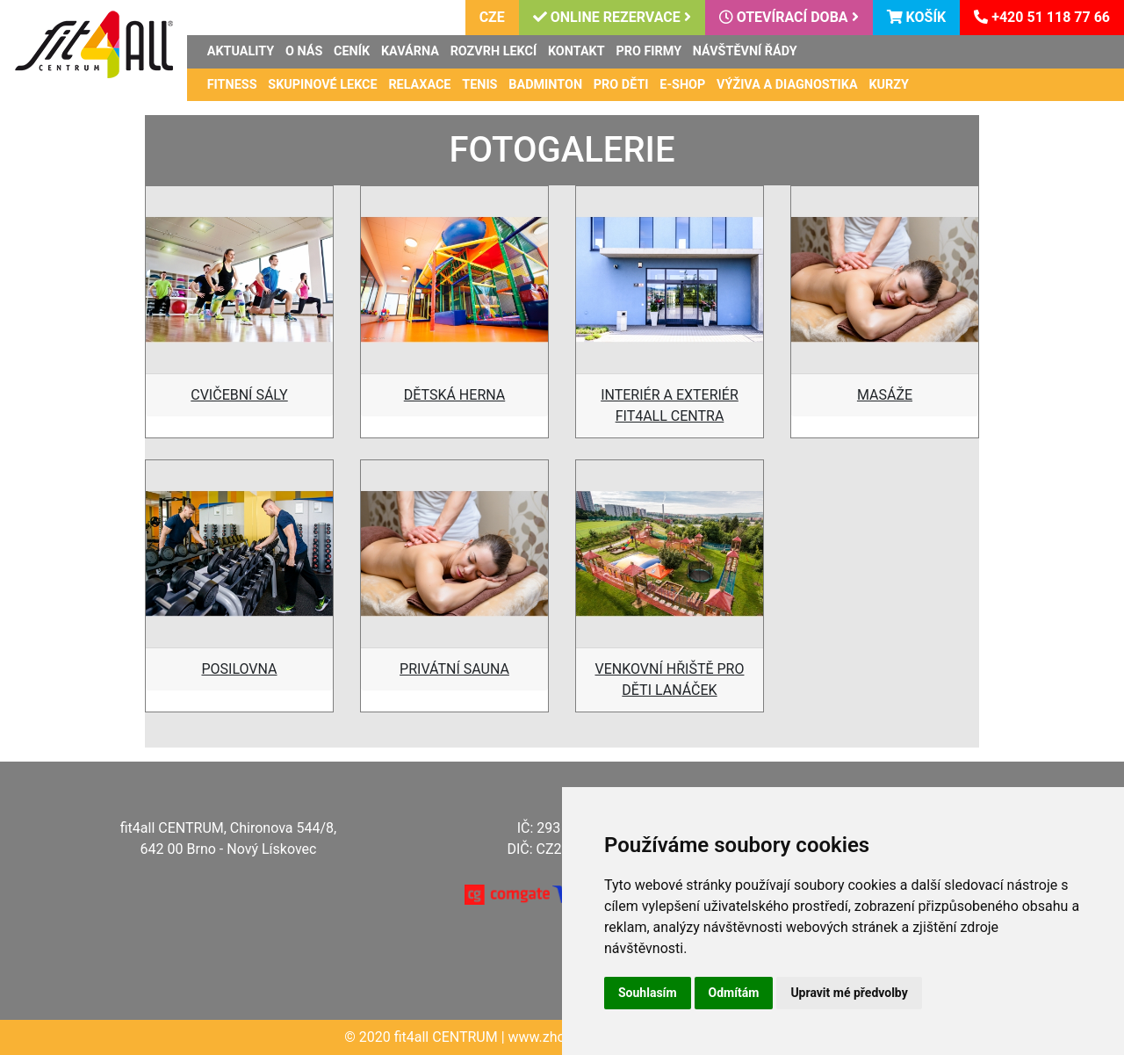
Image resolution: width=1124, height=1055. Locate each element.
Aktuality (240, 51)
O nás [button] (303, 51)
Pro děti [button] (621, 84)
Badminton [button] (545, 84)
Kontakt (576, 51)
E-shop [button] (682, 84)
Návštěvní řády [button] (745, 51)
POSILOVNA (239, 669)
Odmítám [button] (734, 993)
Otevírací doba (789, 17)
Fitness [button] (232, 84)
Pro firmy (648, 51)
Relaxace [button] (419, 84)
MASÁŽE (884, 395)
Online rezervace (612, 17)
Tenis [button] (479, 84)
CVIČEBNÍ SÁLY (239, 395)
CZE (492, 17)
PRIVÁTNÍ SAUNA (454, 669)
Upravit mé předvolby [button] (848, 993)
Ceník (352, 51)
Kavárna (410, 51)
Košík (917, 17)
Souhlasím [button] (647, 993)
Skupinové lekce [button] (322, 84)
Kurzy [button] (888, 84)
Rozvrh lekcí (493, 51)
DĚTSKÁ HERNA (454, 395)
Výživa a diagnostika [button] (787, 84)
